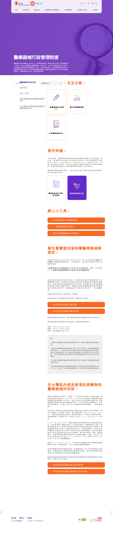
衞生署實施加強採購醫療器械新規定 (32, 100)
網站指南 (13, 540)
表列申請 (23, 88)
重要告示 (21, 540)
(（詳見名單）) (65, 461)
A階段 (98, 260)
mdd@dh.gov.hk (61, 353)
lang (93, 3)
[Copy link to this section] (84, 83)
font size (89, 3)
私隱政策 (29, 540)
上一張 (1, 534)
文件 (76, 316)
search (96, 3)
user (81, 3)
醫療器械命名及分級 (28, 82)
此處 (99, 310)
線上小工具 (24, 93)
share (85, 3)
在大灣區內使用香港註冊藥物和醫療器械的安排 (32, 107)
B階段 (51, 262)
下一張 (111, 534)
